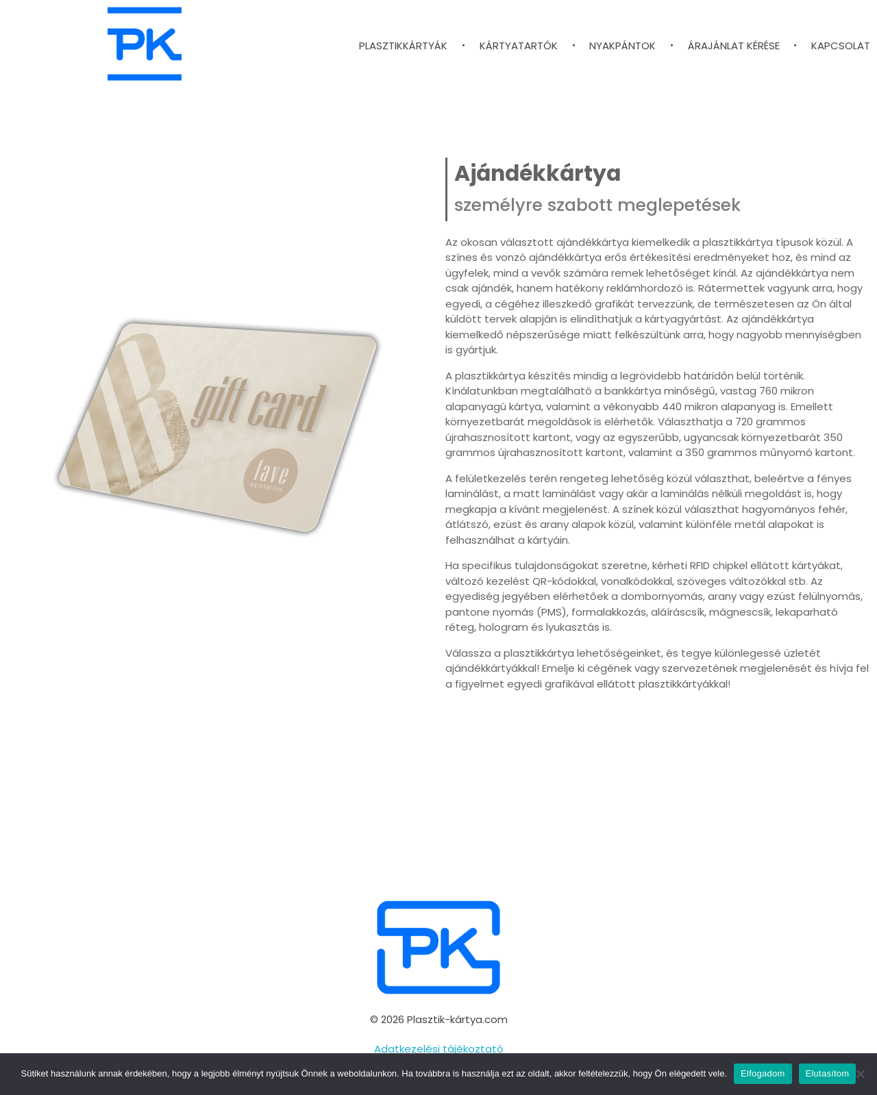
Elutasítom (828, 1073)
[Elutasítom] (860, 1074)
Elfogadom (763, 1073)
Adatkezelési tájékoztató (439, 1049)
